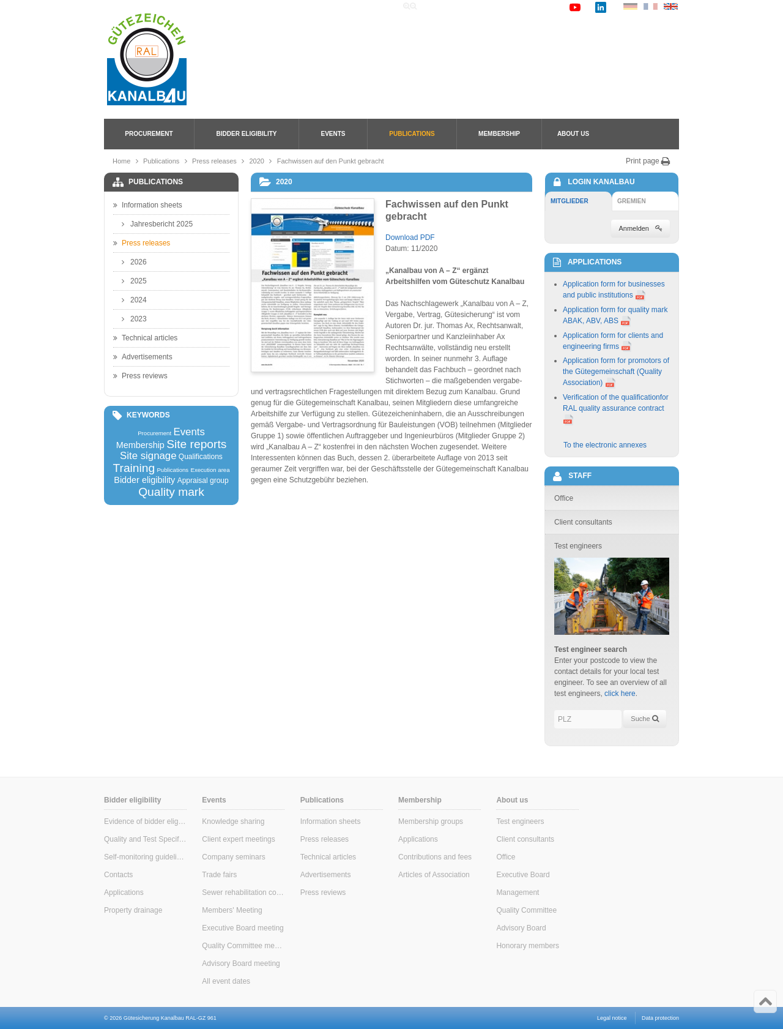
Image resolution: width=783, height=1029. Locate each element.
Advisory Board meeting (241, 963)
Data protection (660, 1018)
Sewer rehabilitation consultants (243, 892)
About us (573, 133)
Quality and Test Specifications (145, 839)
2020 (257, 161)
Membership (499, 133)
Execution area (210, 470)
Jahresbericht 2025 (157, 224)
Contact (545, 7)
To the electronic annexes (605, 445)
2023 (134, 318)
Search (474, 7)
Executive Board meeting (242, 928)
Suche (644, 718)
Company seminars (233, 857)
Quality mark (171, 492)
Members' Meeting (232, 910)
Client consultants (525, 839)
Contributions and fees (435, 857)
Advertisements (143, 356)
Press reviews (140, 375)
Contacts (118, 874)
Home (439, 7)
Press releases (214, 161)
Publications (411, 133)
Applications (124, 892)
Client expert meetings (238, 839)
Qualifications (201, 456)
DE (630, 6)
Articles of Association (434, 874)
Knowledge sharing (233, 821)
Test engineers (520, 821)
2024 (134, 299)
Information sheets (147, 205)
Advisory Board (521, 928)
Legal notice (612, 1018)
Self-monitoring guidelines (145, 857)
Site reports (196, 444)
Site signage (148, 456)
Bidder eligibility (247, 133)
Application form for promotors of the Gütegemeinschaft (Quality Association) (616, 371)
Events (333, 133)
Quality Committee (526, 910)
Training (134, 468)
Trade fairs (219, 874)
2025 (134, 280)
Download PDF (410, 237)
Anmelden (640, 228)
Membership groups (430, 821)
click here (620, 693)
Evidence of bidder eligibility (145, 821)
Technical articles (145, 337)
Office (505, 857)
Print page (648, 161)
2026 (134, 262)
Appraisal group (203, 480)
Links (508, 7)
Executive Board (522, 874)
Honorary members (527, 945)
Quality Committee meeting (243, 945)
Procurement (149, 133)
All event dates (226, 981)
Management (517, 892)
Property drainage (133, 910)
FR (650, 6)
